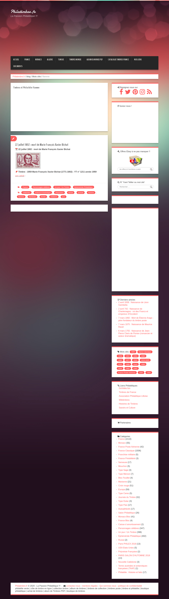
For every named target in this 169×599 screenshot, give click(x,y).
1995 (143, 356)
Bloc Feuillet (124, 478)
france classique (145, 352)
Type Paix (122, 505)
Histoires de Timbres (128, 404)
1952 (128, 356)
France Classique (126, 451)
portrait (80, 193)
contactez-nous (73, 586)
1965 (135, 368)
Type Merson (124, 474)
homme (91, 193)
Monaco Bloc (124, 517)
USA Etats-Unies (126, 548)
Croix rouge (123, 485)
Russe (121, 540)
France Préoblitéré (126, 458)
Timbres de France (127, 392)
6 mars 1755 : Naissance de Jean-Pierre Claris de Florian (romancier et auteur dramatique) (135, 333)
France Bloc (123, 520)
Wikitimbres (124, 400)
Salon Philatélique (126, 513)
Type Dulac (123, 501)
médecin (54, 197)
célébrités (26, 193)
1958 (120, 356)
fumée (43, 197)
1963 (141, 373)
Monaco (122, 443)
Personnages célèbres (41, 187)
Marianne (122, 482)
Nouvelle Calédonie (127, 562)
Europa (121, 489)
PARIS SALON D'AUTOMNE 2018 (134, 555)
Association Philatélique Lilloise (133, 396)
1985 (120, 360)
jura (63, 197)
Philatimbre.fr (23, 11)
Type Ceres (123, 493)
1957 (133, 352)
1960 (143, 364)
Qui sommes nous (108, 586)
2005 (120, 368)
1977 (128, 360)
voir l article (19, 176)
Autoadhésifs (124, 509)
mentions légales (90, 586)
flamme (21, 197)
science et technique (43, 193)
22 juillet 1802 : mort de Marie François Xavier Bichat (41, 145)
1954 (135, 356)
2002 (120, 364)
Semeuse (122, 462)
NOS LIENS (138, 59)
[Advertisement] (107, 24)
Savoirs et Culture (127, 408)
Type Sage (123, 470)
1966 (128, 364)
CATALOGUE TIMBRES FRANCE (118, 59)
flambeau (32, 197)
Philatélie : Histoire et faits (130, 572)
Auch (135, 364)
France (25, 187)
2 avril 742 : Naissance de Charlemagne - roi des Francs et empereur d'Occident (133, 311)
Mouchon (122, 466)
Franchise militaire (126, 454)
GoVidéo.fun (124, 388)
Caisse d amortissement (129, 524)
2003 (135, 360)
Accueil (16, 59)
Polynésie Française (127, 551)
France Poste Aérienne (126, 373)
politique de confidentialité (130, 586)
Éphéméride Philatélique (83, 187)
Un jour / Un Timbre (62, 187)
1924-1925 (145, 360)
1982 (128, 368)
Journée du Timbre (127, 497)
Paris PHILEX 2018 (127, 544)
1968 (149, 373)
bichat (70, 193)
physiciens (59, 193)
